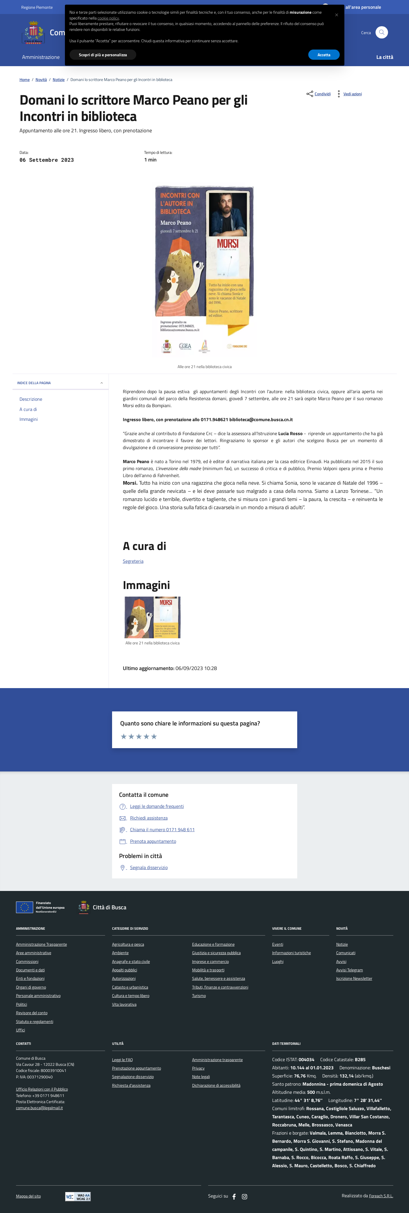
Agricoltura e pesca (128, 944)
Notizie (59, 80)
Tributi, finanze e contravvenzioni (220, 987)
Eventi (277, 944)
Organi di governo (31, 987)
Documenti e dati (30, 970)
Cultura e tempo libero (130, 995)
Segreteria (133, 561)
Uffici (20, 1030)
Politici (21, 1004)
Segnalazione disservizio (133, 1076)
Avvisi (341, 961)
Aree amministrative (33, 953)
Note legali (201, 1076)
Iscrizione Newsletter (354, 978)
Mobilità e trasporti (208, 970)
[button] (336, 14)
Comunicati (345, 953)
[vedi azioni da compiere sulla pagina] (348, 94)
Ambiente (120, 953)
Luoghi (278, 961)
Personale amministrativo (38, 995)
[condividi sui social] (318, 94)
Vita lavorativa (124, 1004)
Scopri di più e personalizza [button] (103, 55)
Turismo (199, 995)
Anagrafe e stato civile (131, 961)
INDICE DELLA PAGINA (60, 383)
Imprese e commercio (210, 961)
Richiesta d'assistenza (131, 1085)
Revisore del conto (31, 1013)
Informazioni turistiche (291, 953)
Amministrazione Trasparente (41, 944)
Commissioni (27, 961)
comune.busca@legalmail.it (39, 1108)
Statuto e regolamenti (34, 1021)
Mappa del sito (28, 1196)
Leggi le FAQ (122, 1059)
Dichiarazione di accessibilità (216, 1085)
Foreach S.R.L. (381, 1196)
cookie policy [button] (108, 18)
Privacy (198, 1068)
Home (25, 80)
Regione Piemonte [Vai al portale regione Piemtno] (37, 7)
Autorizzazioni (124, 978)
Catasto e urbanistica (130, 987)
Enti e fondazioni (30, 978)
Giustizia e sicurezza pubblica (216, 953)
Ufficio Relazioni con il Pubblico (42, 1089)
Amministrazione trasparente (217, 1059)
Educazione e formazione (213, 944)
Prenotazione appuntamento (136, 1068)
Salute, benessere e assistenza (218, 978)
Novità (41, 80)
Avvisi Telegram (349, 970)
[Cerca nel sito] (382, 32)
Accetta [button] (324, 55)
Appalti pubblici (124, 970)
